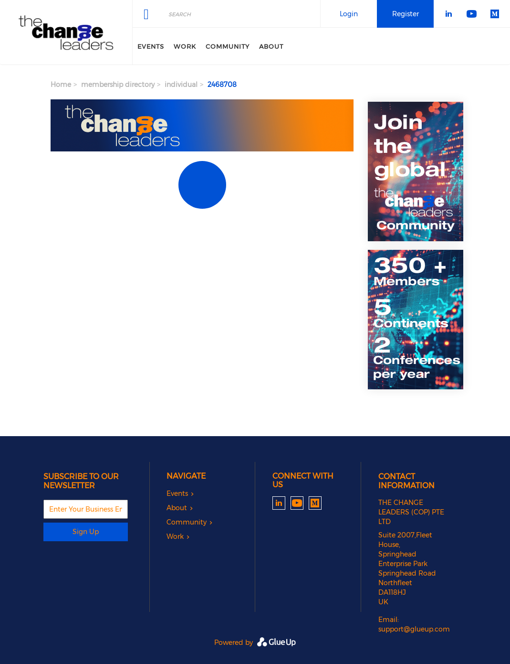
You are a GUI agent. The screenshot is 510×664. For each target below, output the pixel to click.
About (271, 46)
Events (150, 46)
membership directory (118, 84)
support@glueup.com (414, 629)
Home (61, 84)
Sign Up (86, 531)
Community (228, 46)
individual (181, 84)
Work (185, 46)
